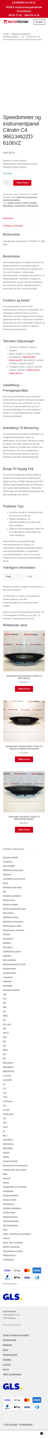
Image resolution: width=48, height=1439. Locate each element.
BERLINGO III (8, 1071)
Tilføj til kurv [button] (24, 689)
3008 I (5, 1016)
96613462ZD (8, 206)
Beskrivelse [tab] (8, 218)
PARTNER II (8, 1140)
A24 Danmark (11, 1424)
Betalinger (7, 1345)
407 (4, 1046)
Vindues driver (9, 1212)
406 (4, 1041)
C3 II (5, 1093)
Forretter (6, 934)
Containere (7, 862)
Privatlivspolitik (9, 1340)
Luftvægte (7, 981)
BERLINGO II (8, 1067)
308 (4, 1028)
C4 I (22, 37)
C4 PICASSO (8, 1114)
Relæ (5, 1174)
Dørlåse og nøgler (10, 904)
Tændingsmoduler (11, 1195)
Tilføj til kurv (22, 183)
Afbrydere (7, 874)
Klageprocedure (10, 1355)
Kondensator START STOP (14, 964)
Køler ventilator (9, 960)
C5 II (5, 1123)
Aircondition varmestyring (14, 879)
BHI (4, 891)
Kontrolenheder (9, 969)
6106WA (33, 203)
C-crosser (7, 1076)
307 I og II (7, 1024)
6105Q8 (11, 203)
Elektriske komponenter (20, 34)
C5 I (4, 1118)
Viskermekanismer (11, 1221)
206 (4, 1003)
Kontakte (7, 1360)
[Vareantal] (7, 183)
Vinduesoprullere (10, 1217)
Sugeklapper (8, 1191)
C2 (4, 1084)
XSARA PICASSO (10, 1161)
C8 (4, 1131)
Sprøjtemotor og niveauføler (15, 1187)
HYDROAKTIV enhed (12, 951)
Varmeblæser (8, 1204)
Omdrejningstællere (11, 37)
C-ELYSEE (7, 1080)
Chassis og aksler (10, 857)
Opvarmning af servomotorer (15, 1165)
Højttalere (7, 943)
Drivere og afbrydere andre (14, 909)
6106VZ (25, 203)
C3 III (5, 1097)
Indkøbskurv (37, 1433)
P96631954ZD (32, 206)
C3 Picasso (8, 1101)
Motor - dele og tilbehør (13, 1242)
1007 (5, 994)
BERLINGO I (8, 1063)
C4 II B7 (6, 1110)
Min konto (8, 1434)
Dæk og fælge (9, 866)
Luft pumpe (8, 977)
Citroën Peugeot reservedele (16, 1335)
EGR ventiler (8, 913)
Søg (24, 1434)
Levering (7, 1364)
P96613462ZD (20, 206)
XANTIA (6, 1153)
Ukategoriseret (9, 1255)
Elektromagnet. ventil (12, 926)
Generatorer (8, 939)
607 (4, 1054)
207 (4, 1011)
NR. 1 (5, 1135)
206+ (5, 1007)
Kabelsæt (7, 956)
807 (4, 1058)
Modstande (7, 986)
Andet (5, 883)
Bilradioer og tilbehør (12, 896)
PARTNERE (8, 1148)
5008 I (5, 1050)
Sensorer (7, 1178)
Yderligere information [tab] (13, 226)
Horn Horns (8, 947)
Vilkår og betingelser (12, 1374)
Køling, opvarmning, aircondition (17, 1234)
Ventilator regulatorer (12, 1208)
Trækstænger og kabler (13, 1251)
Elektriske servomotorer (13, 921)
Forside (6, 34)
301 (4, 1020)
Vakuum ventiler (10, 1200)
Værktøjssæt (8, 1260)
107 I (5, 999)
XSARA (6, 1157)
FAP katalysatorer (10, 1225)
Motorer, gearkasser (11, 1247)
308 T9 (6, 1033)
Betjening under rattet (12, 887)
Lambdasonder (9, 973)
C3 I (4, 1088)
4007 (5, 1037)
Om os (6, 1369)
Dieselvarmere (9, 900)
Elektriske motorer (11, 917)
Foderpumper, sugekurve (13, 930)
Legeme (6, 1238)
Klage (5, 1350)
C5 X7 (5, 1127)
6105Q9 (18, 203)
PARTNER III (8, 1144)
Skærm (6, 1183)
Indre (5, 1230)
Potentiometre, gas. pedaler (14, 1170)
